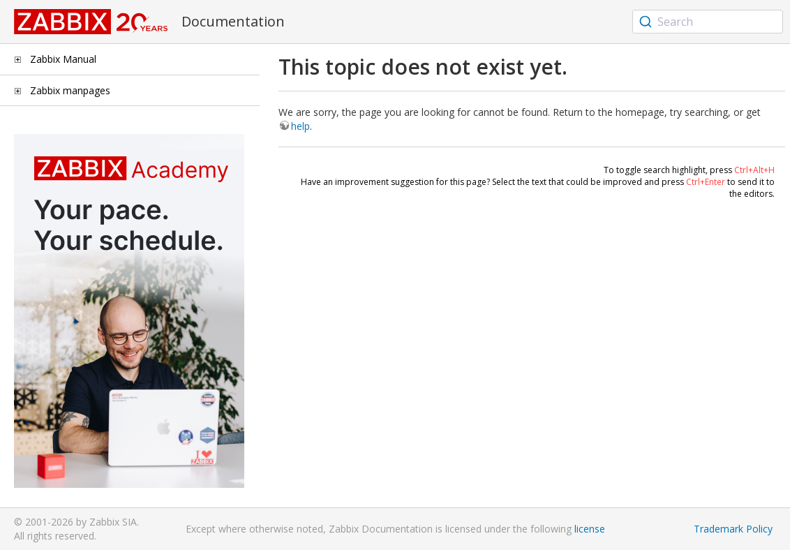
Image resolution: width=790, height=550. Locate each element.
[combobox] (707, 22)
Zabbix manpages (70, 90)
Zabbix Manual (63, 59)
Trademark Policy (733, 528)
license (589, 528)
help (300, 126)
